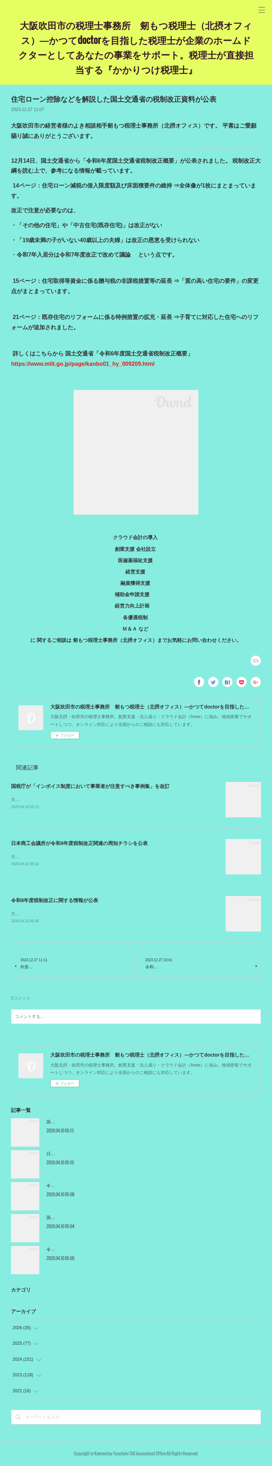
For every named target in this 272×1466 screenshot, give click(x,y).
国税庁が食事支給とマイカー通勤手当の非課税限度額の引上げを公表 (112, 1218)
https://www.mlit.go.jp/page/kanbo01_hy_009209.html (82, 364)
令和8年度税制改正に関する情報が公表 (54, 901)
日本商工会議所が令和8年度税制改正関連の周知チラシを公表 (79, 843)
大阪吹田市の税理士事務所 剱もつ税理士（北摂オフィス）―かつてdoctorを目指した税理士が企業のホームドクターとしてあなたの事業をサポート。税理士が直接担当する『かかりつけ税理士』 (136, 47)
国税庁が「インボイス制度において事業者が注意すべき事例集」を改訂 (90, 786)
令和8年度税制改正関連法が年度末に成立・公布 (92, 1250)
